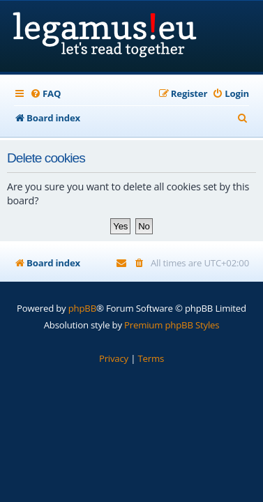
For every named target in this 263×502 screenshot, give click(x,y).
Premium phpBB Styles (171, 325)
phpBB (82, 308)
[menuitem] (45, 94)
